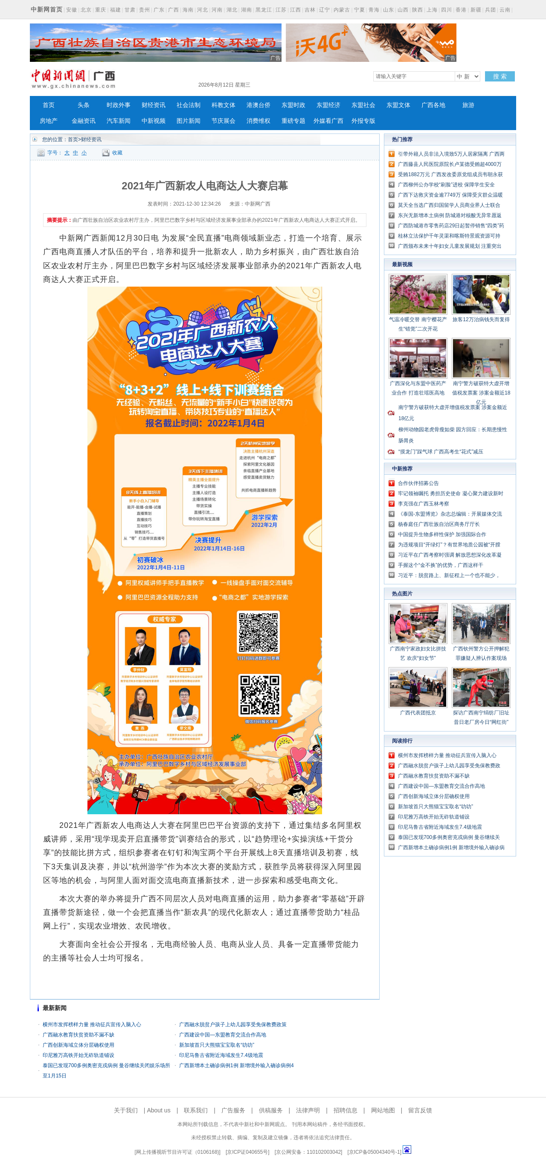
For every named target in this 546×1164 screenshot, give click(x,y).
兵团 (490, 10)
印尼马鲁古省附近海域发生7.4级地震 (221, 1055)
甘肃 (130, 10)
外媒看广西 (328, 121)
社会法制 (188, 105)
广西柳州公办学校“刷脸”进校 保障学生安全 (446, 185)
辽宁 (324, 10)
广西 (173, 10)
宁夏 (359, 10)
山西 (403, 10)
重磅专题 (293, 121)
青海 (374, 10)
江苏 (281, 10)
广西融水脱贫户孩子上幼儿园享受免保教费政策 (233, 1025)
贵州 (144, 10)
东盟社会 (363, 105)
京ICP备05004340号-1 (374, 1152)
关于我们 (126, 1110)
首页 (49, 105)
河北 (202, 10)
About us (158, 1110)
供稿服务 (271, 1110)
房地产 (49, 121)
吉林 (310, 10)
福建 (115, 10)
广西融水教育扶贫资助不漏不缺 (78, 1035)
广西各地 (433, 105)
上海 (432, 10)
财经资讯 (154, 105)
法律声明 (308, 1110)
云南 (505, 10)
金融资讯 (84, 121)
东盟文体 (398, 105)
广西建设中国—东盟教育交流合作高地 (222, 1035)
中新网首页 (47, 9)
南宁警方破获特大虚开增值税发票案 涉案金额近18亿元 (481, 392)
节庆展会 (223, 121)
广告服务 (233, 1110)
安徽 (71, 10)
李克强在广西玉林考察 (423, 504)
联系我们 (196, 1110)
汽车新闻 (119, 121)
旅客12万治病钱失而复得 (481, 319)
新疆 (476, 10)
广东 (159, 10)
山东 (388, 10)
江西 (295, 10)
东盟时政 (293, 105)
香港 (461, 10)
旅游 (468, 105)
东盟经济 (328, 105)
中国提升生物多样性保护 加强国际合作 (442, 534)
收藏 (117, 153)
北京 (86, 10)
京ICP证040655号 (247, 1152)
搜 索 (500, 76)
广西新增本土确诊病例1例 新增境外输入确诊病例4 (236, 1065)
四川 (446, 10)
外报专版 (363, 121)
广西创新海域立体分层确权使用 (78, 1045)
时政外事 (119, 105)
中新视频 (154, 121)
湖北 (232, 10)
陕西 (417, 10)
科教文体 (223, 105)
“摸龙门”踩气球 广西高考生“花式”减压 (440, 452)
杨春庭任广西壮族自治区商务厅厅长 (439, 524)
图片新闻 (188, 121)
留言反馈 (420, 1110)
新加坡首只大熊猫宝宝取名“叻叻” (216, 1045)
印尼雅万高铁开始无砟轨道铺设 (78, 1055)
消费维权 (258, 121)
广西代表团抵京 (418, 713)
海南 (188, 10)
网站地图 (383, 1110)
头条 (84, 105)
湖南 (246, 10)
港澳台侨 (258, 105)
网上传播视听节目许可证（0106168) (177, 1152)
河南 (217, 10)
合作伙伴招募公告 (418, 483)
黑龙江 (264, 10)
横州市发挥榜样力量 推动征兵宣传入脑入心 (92, 1025)
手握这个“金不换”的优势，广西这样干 (440, 565)
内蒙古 (342, 10)
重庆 (100, 10)
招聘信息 (345, 1110)
